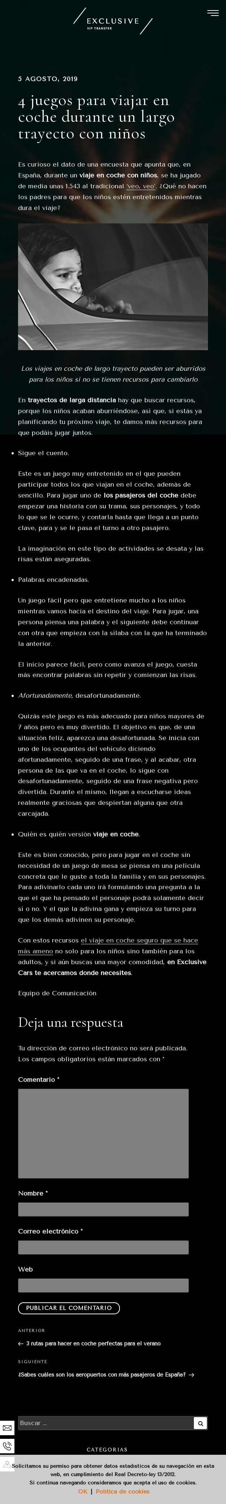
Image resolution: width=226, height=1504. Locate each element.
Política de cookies (122, 1491)
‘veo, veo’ (141, 186)
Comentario (38, 1080)
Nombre (33, 1193)
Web (25, 1269)
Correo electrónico (50, 1231)
